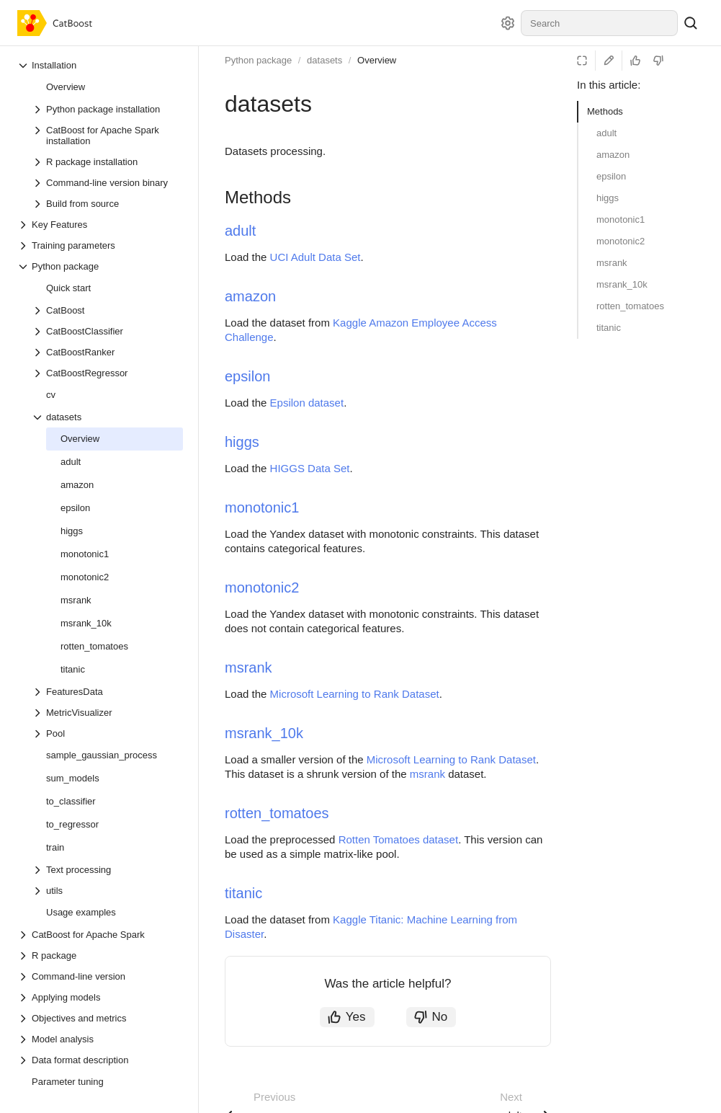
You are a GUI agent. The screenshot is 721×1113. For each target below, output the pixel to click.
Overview (376, 60)
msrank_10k (622, 284)
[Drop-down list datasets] (107, 417)
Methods (605, 111)
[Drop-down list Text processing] (107, 869)
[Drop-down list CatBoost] (107, 310)
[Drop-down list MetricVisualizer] (107, 712)
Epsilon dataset (307, 402)
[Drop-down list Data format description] (100, 1060)
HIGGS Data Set (310, 468)
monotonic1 (620, 219)
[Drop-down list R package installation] (107, 161)
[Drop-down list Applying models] (100, 997)
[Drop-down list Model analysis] (100, 1039)
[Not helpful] (658, 60)
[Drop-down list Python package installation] (107, 109)
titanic (608, 327)
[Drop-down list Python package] (100, 266)
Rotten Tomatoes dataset (399, 839)
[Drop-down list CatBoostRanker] (107, 352)
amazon (613, 154)
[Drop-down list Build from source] (107, 203)
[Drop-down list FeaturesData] (107, 691)
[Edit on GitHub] (609, 60)
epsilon (611, 176)
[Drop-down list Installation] (100, 65)
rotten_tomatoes (630, 306)
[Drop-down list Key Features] (100, 224)
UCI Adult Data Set (315, 257)
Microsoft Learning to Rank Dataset (354, 694)
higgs (607, 197)
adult (606, 133)
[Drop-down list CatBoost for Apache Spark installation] (107, 135)
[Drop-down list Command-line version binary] (107, 182)
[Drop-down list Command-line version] (100, 976)
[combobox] (599, 23)
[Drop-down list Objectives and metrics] (100, 1018)
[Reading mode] (582, 60)
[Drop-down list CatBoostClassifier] (107, 331)
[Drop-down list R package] (100, 955)
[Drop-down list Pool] (107, 733)
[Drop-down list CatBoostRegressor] (107, 373)
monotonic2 (620, 241)
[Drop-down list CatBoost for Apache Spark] (100, 934)
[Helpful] (635, 60)
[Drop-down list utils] (107, 890)
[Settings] (508, 23)
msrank (611, 262)
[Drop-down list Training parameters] (100, 245)
